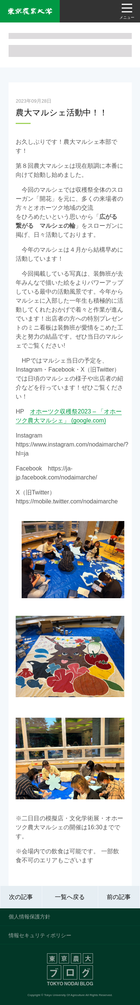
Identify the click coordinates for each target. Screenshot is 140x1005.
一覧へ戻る (70, 897)
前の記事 (119, 897)
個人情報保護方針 (29, 917)
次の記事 (21, 897)
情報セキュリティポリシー (40, 935)
